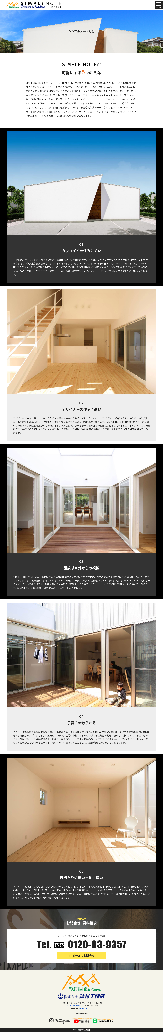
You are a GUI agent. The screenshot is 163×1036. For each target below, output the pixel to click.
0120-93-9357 (85, 1008)
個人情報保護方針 (81, 1013)
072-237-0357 (73, 1005)
